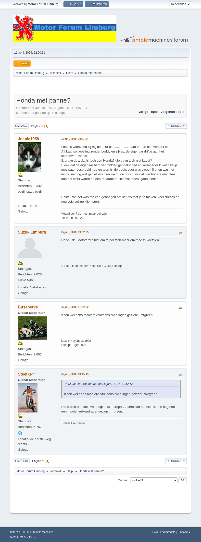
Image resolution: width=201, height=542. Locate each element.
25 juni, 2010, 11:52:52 (74, 307)
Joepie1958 (28, 139)
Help (155, 531)
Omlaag (21, 125)
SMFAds (14, 537)
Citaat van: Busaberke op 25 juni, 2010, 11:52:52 (100, 384)
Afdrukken (176, 125)
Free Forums (30, 537)
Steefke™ (27, 374)
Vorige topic (148, 112)
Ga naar (123, 480)
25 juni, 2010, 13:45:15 (74, 374)
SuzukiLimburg (32, 232)
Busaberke (28, 307)
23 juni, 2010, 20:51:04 (74, 138)
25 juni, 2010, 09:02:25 (74, 232)
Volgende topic (172, 112)
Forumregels (167, 531)
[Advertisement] (71, 86)
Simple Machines (43, 531)
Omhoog (21, 461)
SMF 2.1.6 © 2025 (21, 531)
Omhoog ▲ (184, 531)
